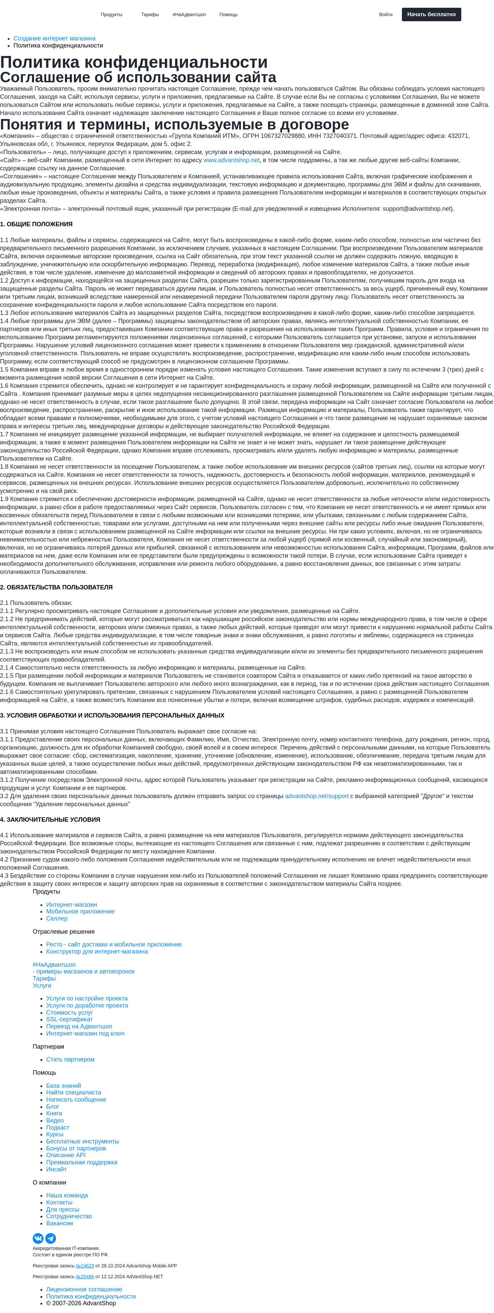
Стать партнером (70, 1059)
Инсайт (56, 1169)
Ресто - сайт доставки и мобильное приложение (114, 944)
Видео (55, 1120)
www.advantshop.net (231, 160)
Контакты (59, 1202)
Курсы (54, 1134)
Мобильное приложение (80, 911)
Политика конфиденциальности (91, 1296)
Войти (386, 14)
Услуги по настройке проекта (87, 998)
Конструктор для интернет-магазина (97, 951)
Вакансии (59, 1223)
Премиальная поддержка (81, 1162)
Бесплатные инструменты (82, 1141)
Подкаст (58, 1127)
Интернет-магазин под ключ (85, 1033)
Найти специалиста (73, 1092)
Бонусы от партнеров (76, 1148)
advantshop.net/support (317, 796)
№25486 (85, 1276)
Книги (54, 1113)
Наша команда (67, 1195)
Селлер (56, 918)
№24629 (85, 1265)
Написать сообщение (76, 1099)
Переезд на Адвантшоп (79, 1026)
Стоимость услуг (69, 1012)
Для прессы (62, 1209)
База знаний (63, 1085)
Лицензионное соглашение (84, 1289)
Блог (52, 1106)
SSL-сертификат (69, 1019)
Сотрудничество (69, 1216)
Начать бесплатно (431, 14)
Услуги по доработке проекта (87, 1005)
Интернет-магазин (71, 904)
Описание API (66, 1155)
